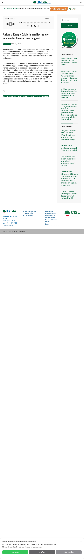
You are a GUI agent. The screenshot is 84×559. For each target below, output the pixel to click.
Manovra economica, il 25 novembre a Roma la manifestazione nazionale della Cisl (69, 61)
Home (47, 224)
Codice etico (29, 215)
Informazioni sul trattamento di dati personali (50, 215)
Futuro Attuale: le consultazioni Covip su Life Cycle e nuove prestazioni (69, 148)
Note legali (49, 211)
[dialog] (42, 548)
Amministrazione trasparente (31, 212)
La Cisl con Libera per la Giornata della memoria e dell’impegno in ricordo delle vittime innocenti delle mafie (69, 93)
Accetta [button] (15, 552)
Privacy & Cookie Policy (51, 221)
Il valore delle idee (13, 8)
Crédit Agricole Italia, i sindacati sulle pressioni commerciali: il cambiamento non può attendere (68, 161)
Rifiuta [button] (42, 552)
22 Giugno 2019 (16, 44)
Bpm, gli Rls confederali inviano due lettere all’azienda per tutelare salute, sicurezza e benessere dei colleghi (68, 135)
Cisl (19, 96)
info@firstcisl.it (8, 225)
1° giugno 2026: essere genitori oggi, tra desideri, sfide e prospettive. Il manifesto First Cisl (69, 194)
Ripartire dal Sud (43, 96)
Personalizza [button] (69, 552)
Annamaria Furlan (9, 96)
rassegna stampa (29, 96)
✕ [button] (81, 541)
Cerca (69, 25)
